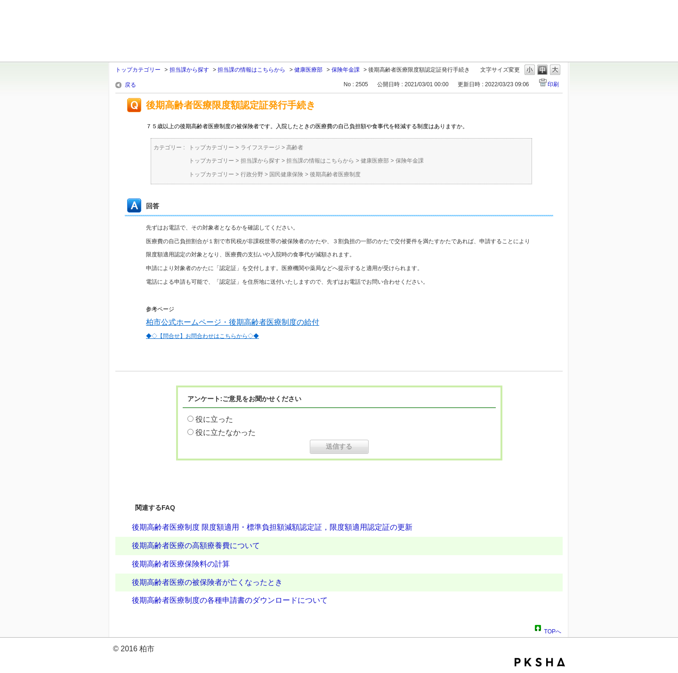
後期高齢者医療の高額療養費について (196, 546)
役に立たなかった (225, 432)
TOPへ (552, 630)
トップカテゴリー (138, 69)
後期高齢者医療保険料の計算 (181, 564)
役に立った (214, 419)
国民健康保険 (286, 174)
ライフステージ (260, 147)
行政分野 (252, 174)
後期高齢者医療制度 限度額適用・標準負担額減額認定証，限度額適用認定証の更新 (272, 527)
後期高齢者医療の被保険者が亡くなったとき (207, 582)
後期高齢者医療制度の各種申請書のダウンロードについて (230, 600)
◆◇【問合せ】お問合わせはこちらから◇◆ (202, 336)
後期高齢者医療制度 (335, 174)
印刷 (553, 84)
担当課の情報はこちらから (251, 69)
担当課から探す (189, 69)
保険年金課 (345, 69)
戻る (130, 85)
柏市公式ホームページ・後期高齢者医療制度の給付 (232, 322)
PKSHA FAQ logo (540, 662)
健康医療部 (308, 69)
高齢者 (294, 147)
